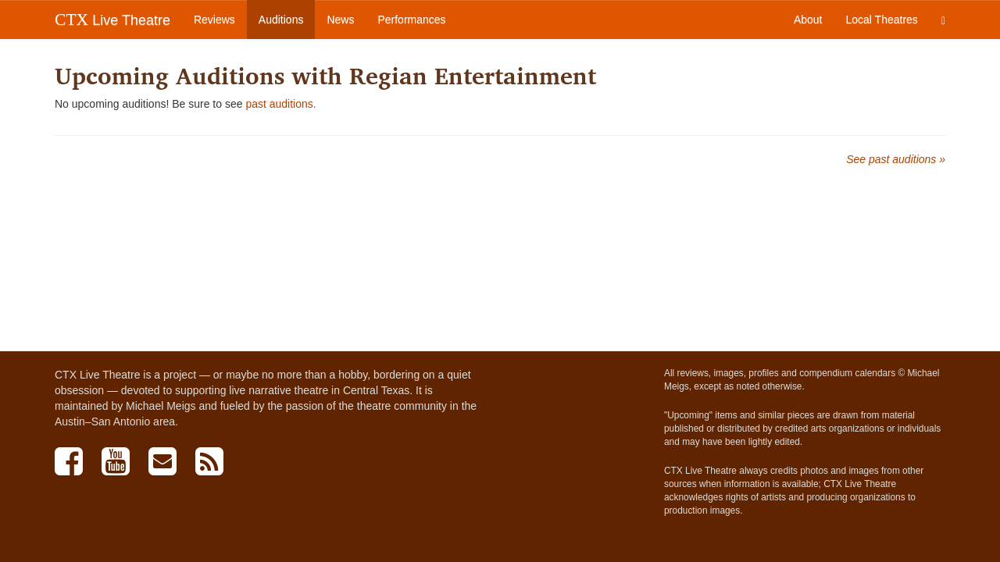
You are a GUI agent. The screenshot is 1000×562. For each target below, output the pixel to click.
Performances (411, 19)
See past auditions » (895, 159)
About (808, 19)
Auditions (281, 19)
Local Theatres (882, 19)
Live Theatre (112, 19)
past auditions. (280, 104)
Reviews (214, 19)
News (340, 19)
